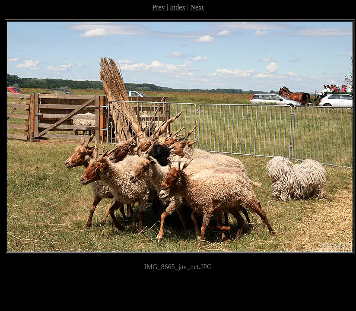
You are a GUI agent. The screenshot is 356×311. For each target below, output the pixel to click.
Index (177, 7)
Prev (158, 7)
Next (197, 7)
